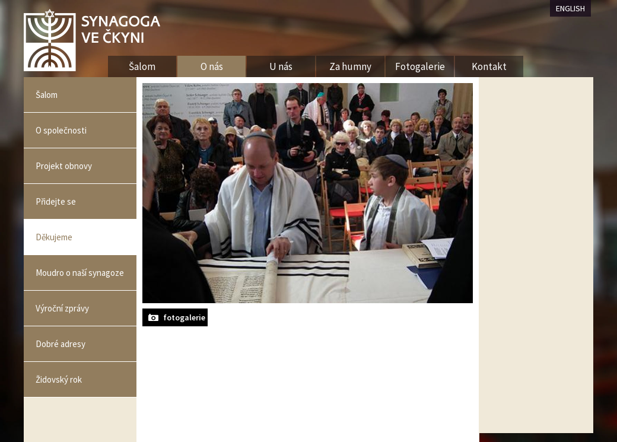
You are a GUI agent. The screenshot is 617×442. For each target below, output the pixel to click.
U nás (280, 66)
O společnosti (61, 130)
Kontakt (489, 66)
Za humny (350, 66)
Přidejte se (56, 201)
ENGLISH (570, 8)
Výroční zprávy (62, 308)
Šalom (47, 94)
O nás (212, 66)
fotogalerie (184, 317)
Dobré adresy (60, 343)
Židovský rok (59, 379)
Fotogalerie (420, 66)
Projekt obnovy (64, 165)
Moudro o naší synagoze (80, 272)
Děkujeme (54, 237)
